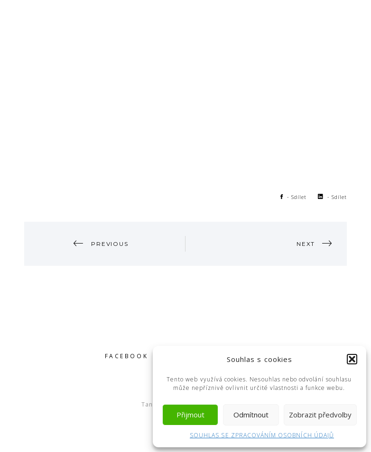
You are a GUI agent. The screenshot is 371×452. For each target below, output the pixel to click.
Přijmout (190, 414)
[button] (352, 359)
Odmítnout (251, 414)
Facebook (126, 356)
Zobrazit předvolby (320, 414)
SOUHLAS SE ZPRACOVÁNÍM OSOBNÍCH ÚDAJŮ (262, 435)
